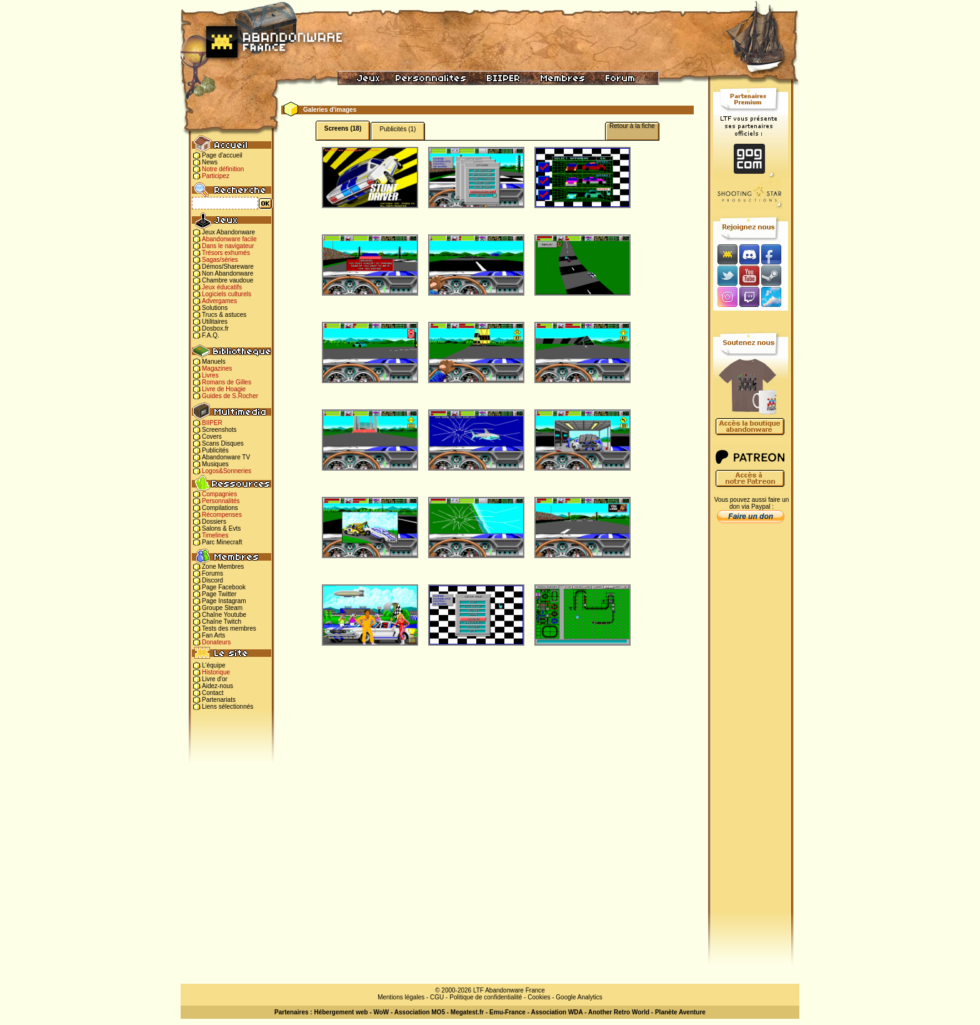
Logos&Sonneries (226, 471)
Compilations (220, 507)
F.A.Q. (210, 335)
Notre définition (223, 169)
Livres (210, 375)
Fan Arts (213, 635)
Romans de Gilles (226, 382)
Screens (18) (342, 128)
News (210, 162)
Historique (216, 672)
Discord (212, 580)
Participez (215, 175)
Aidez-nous (217, 685)
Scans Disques (223, 443)
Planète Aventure (680, 1012)
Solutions (215, 307)
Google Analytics (579, 997)
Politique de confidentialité (485, 997)
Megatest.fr (467, 1012)
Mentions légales (401, 997)
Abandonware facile (229, 239)
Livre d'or (215, 679)
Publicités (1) (398, 129)
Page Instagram (224, 601)
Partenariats (219, 699)
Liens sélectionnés (227, 706)
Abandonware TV (226, 457)
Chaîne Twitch (221, 621)
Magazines (217, 368)
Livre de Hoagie (224, 389)
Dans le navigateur (228, 245)
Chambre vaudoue (227, 280)
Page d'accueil (222, 155)
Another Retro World (618, 1012)
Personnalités (221, 501)
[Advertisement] (750, 725)
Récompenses (222, 514)
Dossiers (214, 521)
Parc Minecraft (222, 542)
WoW (381, 1012)
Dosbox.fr (215, 328)
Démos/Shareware (228, 266)
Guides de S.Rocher (230, 395)
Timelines (215, 535)
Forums (212, 573)
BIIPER (212, 422)
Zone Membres (223, 566)
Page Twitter (219, 594)
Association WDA (556, 1012)
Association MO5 (419, 1012)
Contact (212, 692)
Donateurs (216, 642)
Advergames (219, 301)
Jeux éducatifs (222, 287)
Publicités (215, 450)
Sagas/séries (220, 259)
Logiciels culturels (226, 294)
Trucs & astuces (224, 314)
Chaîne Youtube (224, 614)
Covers (212, 436)
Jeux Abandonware (228, 232)
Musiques (215, 464)
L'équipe (214, 665)
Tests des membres (229, 628)
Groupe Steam (222, 607)
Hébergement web (341, 1012)
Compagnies (219, 494)
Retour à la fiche (632, 125)
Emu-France (507, 1012)
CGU (437, 997)
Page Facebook (224, 587)
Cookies (539, 997)
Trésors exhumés (226, 252)
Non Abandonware (227, 273)
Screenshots (219, 429)
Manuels (214, 361)
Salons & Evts (221, 528)
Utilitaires (215, 321)
